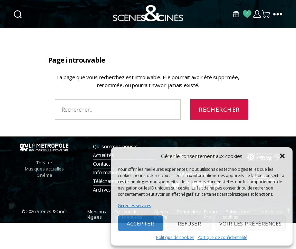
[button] (282, 156)
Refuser (189, 223)
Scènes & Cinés (52, 213)
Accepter (140, 223)
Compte (257, 14)
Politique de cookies (175, 237)
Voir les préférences (250, 223)
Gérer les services (134, 206)
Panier (266, 14)
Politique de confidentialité (222, 237)
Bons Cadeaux (235, 14)
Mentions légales (96, 216)
